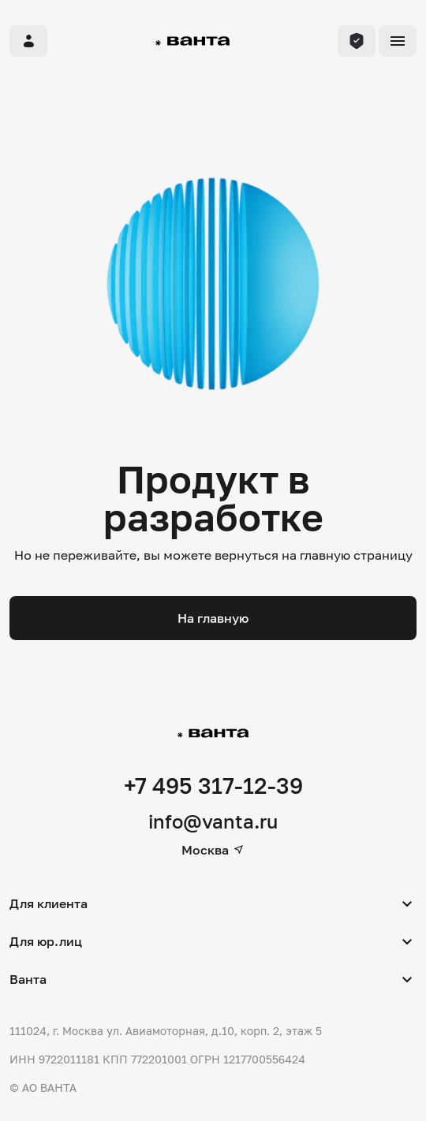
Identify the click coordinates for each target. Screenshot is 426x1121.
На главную (213, 618)
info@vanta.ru (213, 821)
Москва (213, 850)
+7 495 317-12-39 (213, 786)
